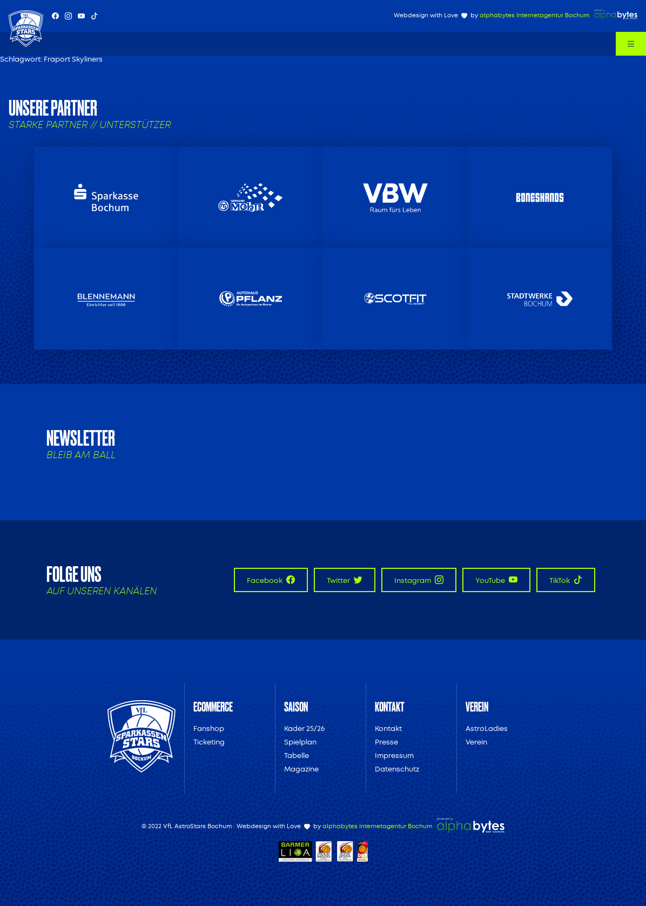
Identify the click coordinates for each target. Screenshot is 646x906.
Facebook (271, 580)
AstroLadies (487, 728)
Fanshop (208, 728)
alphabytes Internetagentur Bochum (534, 15)
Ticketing (209, 742)
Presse (386, 742)
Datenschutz (397, 769)
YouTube (496, 580)
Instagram (418, 580)
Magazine (301, 769)
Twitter (344, 580)
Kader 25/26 (304, 728)
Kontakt (388, 728)
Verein (476, 742)
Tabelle (296, 755)
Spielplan (300, 742)
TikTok (565, 580)
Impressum (394, 755)
